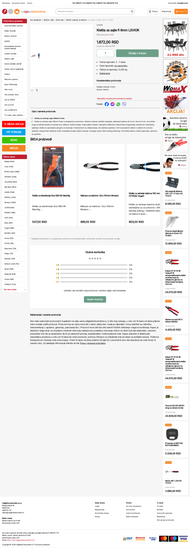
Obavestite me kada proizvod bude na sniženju (114, 99)
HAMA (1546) (9, 192)
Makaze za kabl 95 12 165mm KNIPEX (173, 320)
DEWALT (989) (9, 213)
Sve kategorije (35, 20)
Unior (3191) (8, 167)
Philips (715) (8, 253)
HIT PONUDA (13, 132)
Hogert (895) (9, 228)
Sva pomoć (130, 509)
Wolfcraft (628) (10, 274)
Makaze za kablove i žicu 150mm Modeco (99, 196)
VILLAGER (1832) (10, 182)
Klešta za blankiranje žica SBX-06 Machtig (51, 196)
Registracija (99, 509)
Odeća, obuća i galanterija (13, 69)
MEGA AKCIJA (14, 124)
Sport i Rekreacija (10, 84)
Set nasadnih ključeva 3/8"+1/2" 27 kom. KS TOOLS (173, 193)
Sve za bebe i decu (11, 95)
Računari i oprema (11, 79)
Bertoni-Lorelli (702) (11, 264)
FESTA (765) (9, 243)
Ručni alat (60, 20)
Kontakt (160, 509)
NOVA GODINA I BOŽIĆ (13, 64)
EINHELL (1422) (10, 197)
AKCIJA (14, 148)
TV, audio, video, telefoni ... (14, 115)
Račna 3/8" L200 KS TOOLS (173, 482)
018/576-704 (90, 3)
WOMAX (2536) (10, 177)
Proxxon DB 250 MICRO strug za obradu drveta (174, 406)
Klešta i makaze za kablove (76, 20)
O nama (160, 506)
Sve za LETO (9, 105)
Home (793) (8, 238)
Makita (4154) (9, 161)
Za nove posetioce (133, 506)
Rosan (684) (9, 269)
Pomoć (29, 3)
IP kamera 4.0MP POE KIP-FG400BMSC (174, 444)
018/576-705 (101, 3)
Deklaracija (104, 73)
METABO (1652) (10, 187)
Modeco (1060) (10, 202)
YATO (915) (8, 218)
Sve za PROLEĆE (10, 110)
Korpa (97, 516)
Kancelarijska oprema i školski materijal (12, 47)
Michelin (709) (9, 259)
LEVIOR (100, 25)
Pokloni (7, 74)
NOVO (13, 140)
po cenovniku (120, 65)
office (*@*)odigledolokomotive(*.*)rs (21, 540)
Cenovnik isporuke (164, 513)
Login (97, 506)
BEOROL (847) (9, 233)
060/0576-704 (112, 3)
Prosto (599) (9, 279)
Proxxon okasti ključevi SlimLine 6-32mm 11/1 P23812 (174, 233)
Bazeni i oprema (10, 36)
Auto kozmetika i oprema (13, 26)
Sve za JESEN (9, 100)
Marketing (6, 3)
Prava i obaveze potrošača (93, 343)
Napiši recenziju (95, 299)
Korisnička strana (18, 3)
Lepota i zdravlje (10, 54)
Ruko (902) (8, 223)
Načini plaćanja (132, 516)
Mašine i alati (9, 59)
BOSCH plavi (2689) (11, 172)
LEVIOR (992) (9, 208)
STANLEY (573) (10, 284)
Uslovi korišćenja (133, 513)
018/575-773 (80, 3)
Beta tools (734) (10, 248)
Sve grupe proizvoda (165, 520)
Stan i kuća (8, 89)
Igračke (7, 41)
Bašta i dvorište (10, 31)
